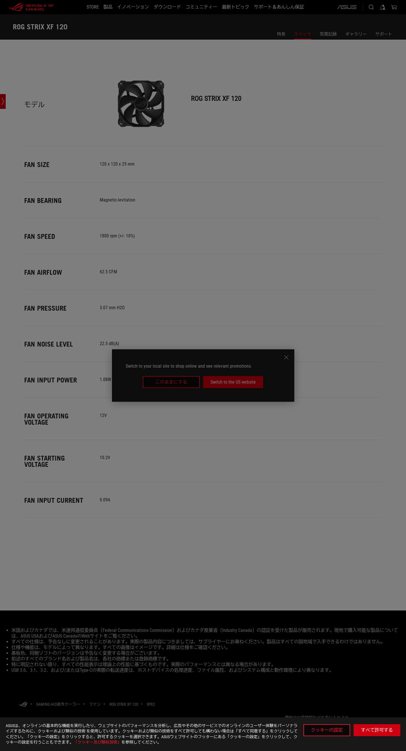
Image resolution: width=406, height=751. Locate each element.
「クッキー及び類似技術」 (97, 742)
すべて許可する (377, 730)
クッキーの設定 (327, 730)
